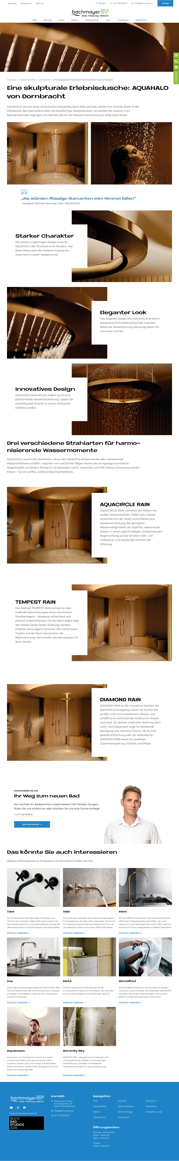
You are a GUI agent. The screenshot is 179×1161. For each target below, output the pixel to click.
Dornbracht (44, 80)
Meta (67, 981)
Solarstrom (150, 1101)
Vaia (66, 911)
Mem (123, 911)
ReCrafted (127, 981)
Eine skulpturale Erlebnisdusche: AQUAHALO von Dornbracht (83, 80)
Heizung (47, 20)
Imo (10, 981)
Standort (101, 3)
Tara (10, 911)
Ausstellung (25, 3)
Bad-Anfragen (31, 824)
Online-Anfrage (125, 1112)
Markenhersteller (27, 80)
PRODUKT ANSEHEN (17, 933)
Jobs (108, 20)
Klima (61, 20)
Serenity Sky (73, 1051)
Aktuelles (12, 3)
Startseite (12, 80)
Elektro (74, 20)
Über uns (40, 3)
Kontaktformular (153, 1112)
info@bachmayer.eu (142, 3)
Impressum (123, 1117)
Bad (34, 20)
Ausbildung (123, 20)
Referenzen (141, 20)
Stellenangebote (126, 1106)
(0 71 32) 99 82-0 (118, 3)
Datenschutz (99, 1117)
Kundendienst (92, 20)
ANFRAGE (176, 77)
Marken (96, 1112)
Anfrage (165, 3)
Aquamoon (16, 1051)
